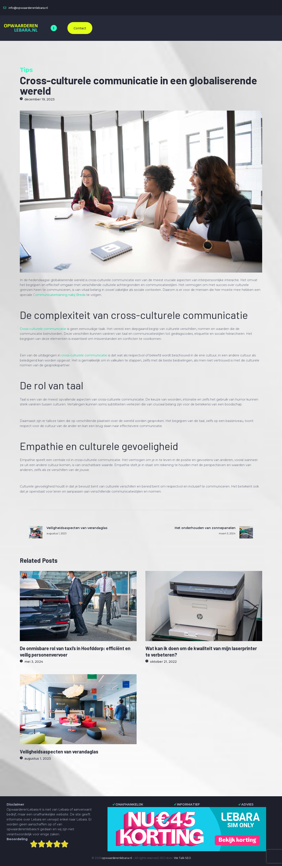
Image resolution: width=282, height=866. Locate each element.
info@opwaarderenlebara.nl (28, 7)
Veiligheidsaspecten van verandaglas (59, 751)
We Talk (179, 858)
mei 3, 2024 (33, 662)
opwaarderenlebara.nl (117, 858)
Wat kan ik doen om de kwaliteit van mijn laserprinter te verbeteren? (201, 651)
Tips (26, 69)
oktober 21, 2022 (163, 662)
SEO (188, 858)
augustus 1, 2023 (37, 759)
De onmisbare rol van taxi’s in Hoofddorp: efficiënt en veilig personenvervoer (75, 651)
